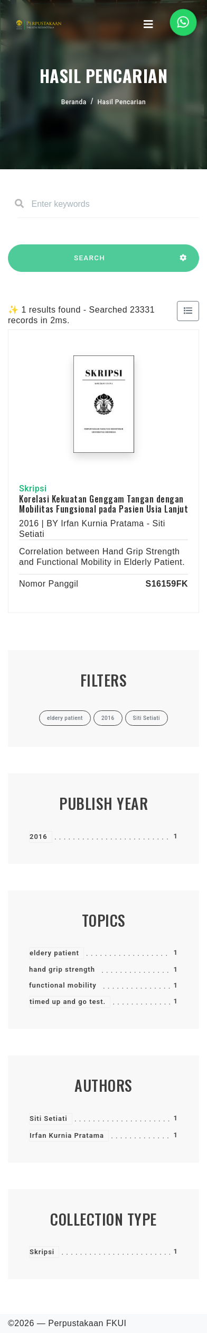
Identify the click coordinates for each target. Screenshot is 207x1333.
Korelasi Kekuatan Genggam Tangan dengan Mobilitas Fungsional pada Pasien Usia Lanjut (103, 503)
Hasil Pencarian (122, 102)
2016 (39, 837)
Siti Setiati (49, 1118)
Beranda (74, 102)
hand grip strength (62, 969)
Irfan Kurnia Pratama (67, 1135)
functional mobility (63, 985)
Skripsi (42, 1252)
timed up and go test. (68, 1002)
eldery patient (54, 953)
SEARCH (89, 263)
